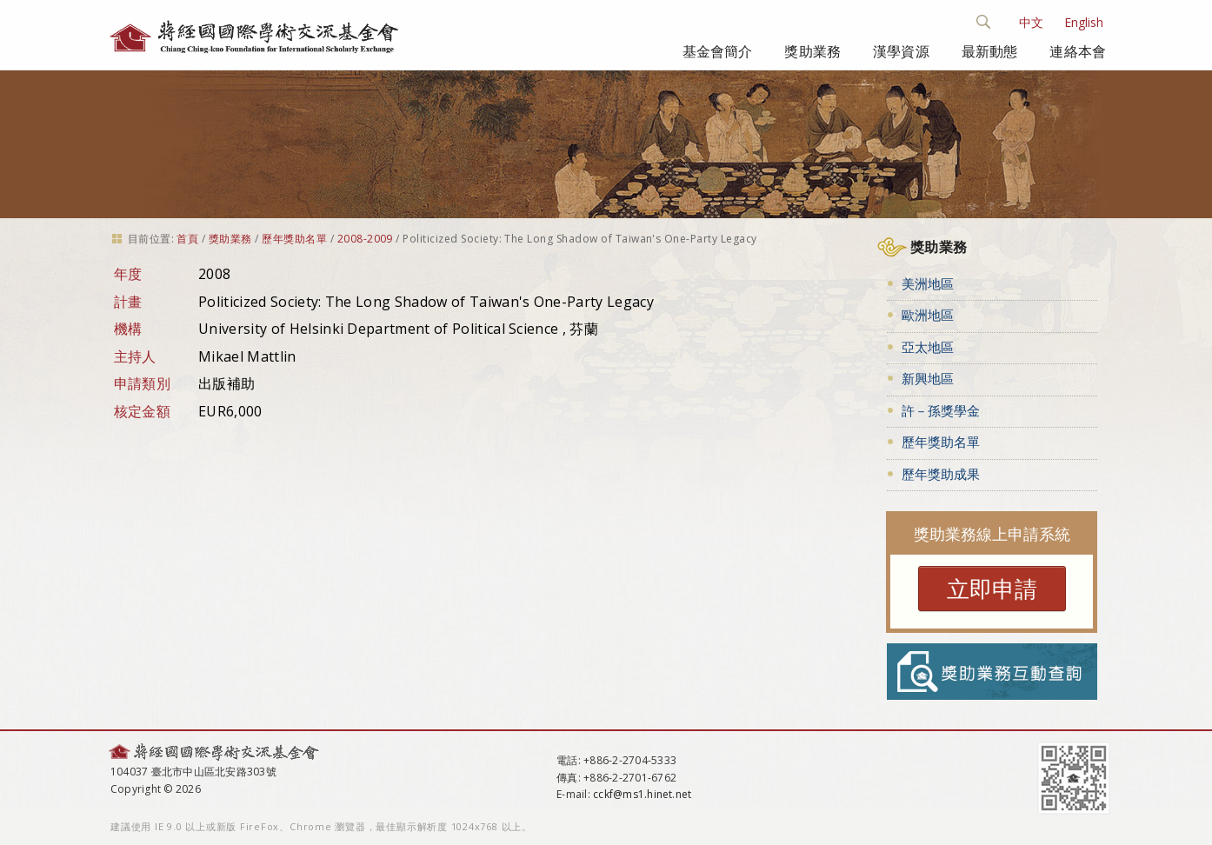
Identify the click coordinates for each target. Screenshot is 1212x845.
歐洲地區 (928, 314)
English (1083, 22)
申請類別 (142, 383)
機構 (128, 328)
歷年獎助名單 (294, 238)
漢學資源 (901, 51)
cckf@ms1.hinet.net (642, 794)
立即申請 (992, 588)
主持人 (135, 356)
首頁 (187, 238)
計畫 (128, 301)
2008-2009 (365, 238)
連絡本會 (1077, 51)
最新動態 (990, 51)
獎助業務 (812, 51)
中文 (1031, 22)
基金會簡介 (718, 51)
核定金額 (142, 411)
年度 (128, 273)
